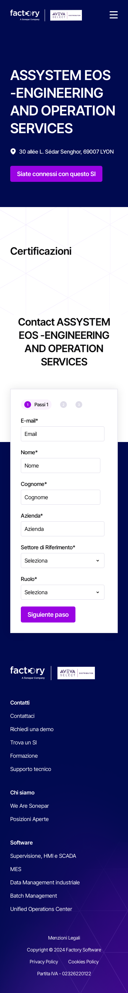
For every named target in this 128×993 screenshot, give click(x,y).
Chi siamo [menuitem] (22, 792)
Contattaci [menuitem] (22, 715)
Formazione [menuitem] (24, 755)
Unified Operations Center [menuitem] (41, 908)
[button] (114, 15)
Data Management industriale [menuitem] (45, 882)
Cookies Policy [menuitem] (83, 961)
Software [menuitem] (21, 842)
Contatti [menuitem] (20, 702)
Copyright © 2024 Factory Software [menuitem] (64, 949)
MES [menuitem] (15, 869)
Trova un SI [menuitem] (23, 742)
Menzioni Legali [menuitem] (64, 938)
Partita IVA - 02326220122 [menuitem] (64, 973)
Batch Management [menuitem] (33, 895)
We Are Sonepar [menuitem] (29, 805)
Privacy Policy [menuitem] (44, 961)
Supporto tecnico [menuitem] (30, 769)
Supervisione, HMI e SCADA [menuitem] (43, 855)
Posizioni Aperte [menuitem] (29, 819)
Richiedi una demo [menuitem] (32, 729)
